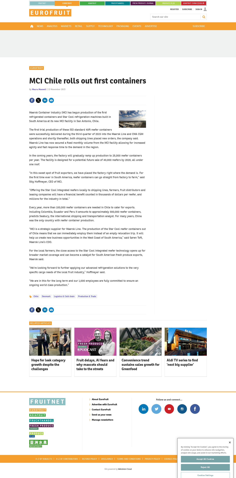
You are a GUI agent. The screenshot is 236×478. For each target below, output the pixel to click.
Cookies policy (172, 459)
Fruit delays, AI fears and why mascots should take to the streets (95, 364)
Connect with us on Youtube (169, 409)
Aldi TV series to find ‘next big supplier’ (182, 362)
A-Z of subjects (44, 459)
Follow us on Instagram (182, 409)
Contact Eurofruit (101, 409)
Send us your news (101, 414)
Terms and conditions (129, 459)
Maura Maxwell (39, 89)
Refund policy (89, 459)
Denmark (46, 296)
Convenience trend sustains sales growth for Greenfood (141, 364)
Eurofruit (36, 68)
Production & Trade (87, 296)
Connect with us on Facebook (195, 409)
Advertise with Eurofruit (104, 404)
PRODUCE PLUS (168, 3)
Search (203, 16)
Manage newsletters (102, 419)
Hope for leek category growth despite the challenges (48, 364)
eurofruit (67, 3)
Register (174, 9)
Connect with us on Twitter (156, 409)
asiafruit (92, 3)
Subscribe (187, 9)
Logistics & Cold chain (64, 296)
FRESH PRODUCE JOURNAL (143, 3)
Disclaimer (107, 459)
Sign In (199, 9)
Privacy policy (152, 459)
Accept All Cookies (205, 467)
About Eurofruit (100, 399)
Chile (36, 296)
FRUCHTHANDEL (117, 3)
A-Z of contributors (67, 459)
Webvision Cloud (125, 469)
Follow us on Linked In (143, 409)
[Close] (230, 450)
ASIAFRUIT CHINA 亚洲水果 (193, 3)
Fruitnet (42, 3)
